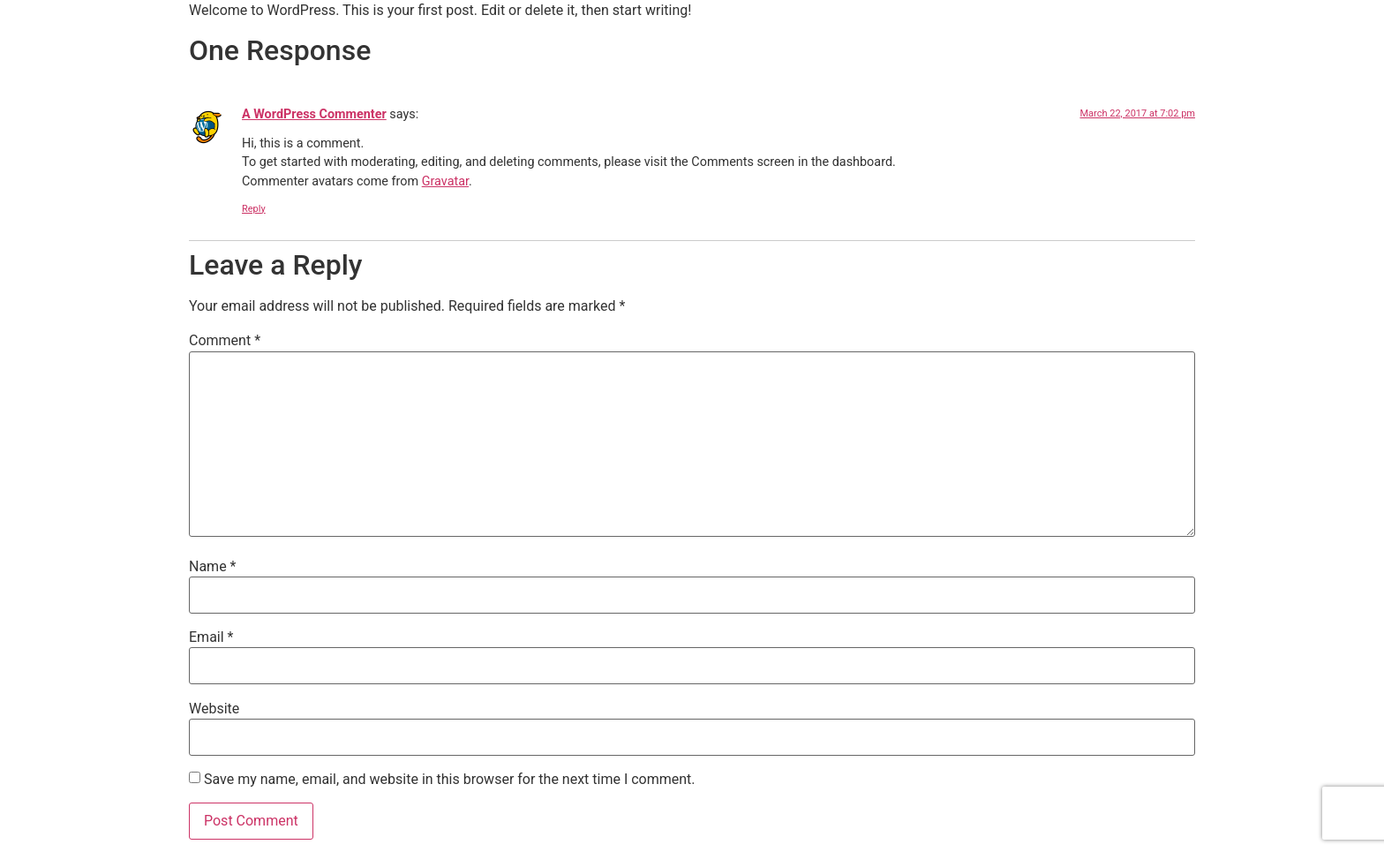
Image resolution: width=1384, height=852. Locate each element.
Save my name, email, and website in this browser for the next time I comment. (450, 780)
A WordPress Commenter (314, 114)
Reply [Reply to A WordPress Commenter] (254, 209)
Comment (224, 341)
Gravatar (445, 181)
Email (211, 637)
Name (213, 567)
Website (214, 709)
